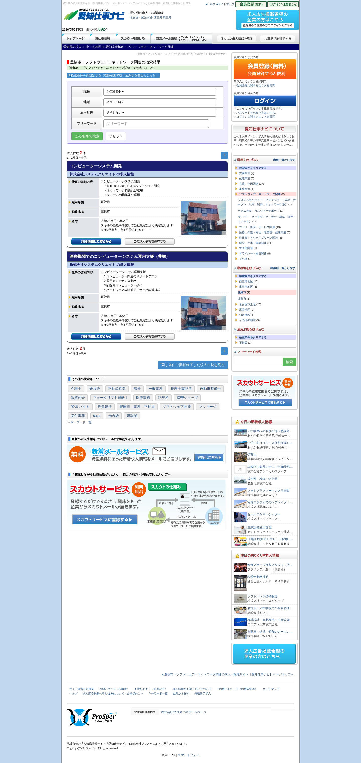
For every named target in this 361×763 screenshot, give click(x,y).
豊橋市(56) (115, 102)
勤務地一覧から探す (282, 268)
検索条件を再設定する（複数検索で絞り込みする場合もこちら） (113, 75)
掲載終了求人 (202, 693)
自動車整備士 (210, 389)
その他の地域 (247, 320)
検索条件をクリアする (253, 167)
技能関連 (244, 178)
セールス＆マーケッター (264, 514)
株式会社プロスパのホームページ (183, 712)
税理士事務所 (181, 389)
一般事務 (156, 389)
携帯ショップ (187, 398)
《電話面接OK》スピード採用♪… (269, 539)
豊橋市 (242, 292)
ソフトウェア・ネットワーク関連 (260, 194)
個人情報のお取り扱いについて (192, 688)
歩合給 (113, 416)
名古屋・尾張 (138, 17)
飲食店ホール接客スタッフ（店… (270, 565)
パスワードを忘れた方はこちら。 (257, 112)
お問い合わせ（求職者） (114, 688)
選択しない (115, 112)
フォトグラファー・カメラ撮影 (268, 490)
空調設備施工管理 (259, 527)
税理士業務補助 (257, 577)
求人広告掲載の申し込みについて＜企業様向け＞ (113, 693)
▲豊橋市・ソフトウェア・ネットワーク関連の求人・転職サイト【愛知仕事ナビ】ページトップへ (227, 674)
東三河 (167, 17)
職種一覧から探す (284, 159)
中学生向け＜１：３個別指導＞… (270, 443)
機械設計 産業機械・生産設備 (268, 620)
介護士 (76, 389)
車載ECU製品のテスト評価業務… (270, 467)
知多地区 (244, 314)
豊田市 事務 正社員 (137, 407)
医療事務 (143, 398)
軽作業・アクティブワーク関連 (258, 237)
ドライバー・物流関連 (253, 253)
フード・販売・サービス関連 (257, 227)
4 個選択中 (115, 91)
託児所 (163, 398)
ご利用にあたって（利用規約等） (237, 688)
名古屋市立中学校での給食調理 (268, 608)
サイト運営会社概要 (81, 688)
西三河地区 (246, 281)
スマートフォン (188, 755)
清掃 (137, 389)
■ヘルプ (211, 4)
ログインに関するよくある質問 (255, 116)
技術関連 (244, 173)
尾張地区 (244, 309)
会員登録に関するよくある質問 (255, 85)
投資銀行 (105, 407)
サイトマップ (271, 688)
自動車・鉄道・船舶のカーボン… (270, 631)
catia (97, 416)
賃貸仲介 (78, 398)
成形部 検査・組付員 (262, 479)
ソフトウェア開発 (177, 407)
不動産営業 (117, 389)
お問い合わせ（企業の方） (151, 688)
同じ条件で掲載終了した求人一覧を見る (193, 365)
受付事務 (78, 416)
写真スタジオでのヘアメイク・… (270, 502)
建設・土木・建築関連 (253, 242)
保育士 (251, 454)
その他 (243, 258)
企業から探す (181, 693)
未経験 (94, 389)
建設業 (132, 416)
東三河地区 (246, 286)
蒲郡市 (242, 298)
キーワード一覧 (81, 422)
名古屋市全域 (247, 304)
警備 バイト (80, 407)
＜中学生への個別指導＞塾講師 (268, 431)
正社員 (243, 342)
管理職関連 (246, 248)
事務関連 (244, 188)
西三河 (158, 17)
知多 (150, 17)
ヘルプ (73, 693)
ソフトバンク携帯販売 (262, 596)
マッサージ (207, 407)
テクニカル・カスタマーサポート (258, 210)
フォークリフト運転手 (110, 398)
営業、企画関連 (248, 183)
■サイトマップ (225, 4)
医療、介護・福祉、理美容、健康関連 (262, 232)
